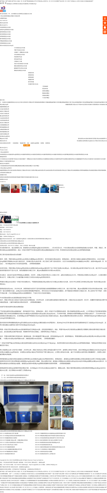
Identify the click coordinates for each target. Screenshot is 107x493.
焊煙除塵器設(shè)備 (83, 154)
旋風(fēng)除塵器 (35, 143)
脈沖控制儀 (25, 177)
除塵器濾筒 (14, 177)
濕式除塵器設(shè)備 (39, 154)
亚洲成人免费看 (97, 485)
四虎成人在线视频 (38, 482)
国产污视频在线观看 (17, 476)
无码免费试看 (55, 489)
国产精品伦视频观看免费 (58, 487)
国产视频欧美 (88, 478)
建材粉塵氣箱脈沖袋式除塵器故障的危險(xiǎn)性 (53, 447)
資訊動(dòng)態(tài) (21, 238)
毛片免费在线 (72, 473)
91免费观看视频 (31, 480)
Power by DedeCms (38, 460)
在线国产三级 (96, 480)
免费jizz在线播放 (47, 485)
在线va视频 (81, 478)
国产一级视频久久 (21, 480)
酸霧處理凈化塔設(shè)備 (84, 159)
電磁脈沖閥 (22, 143)
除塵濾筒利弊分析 (10, 453)
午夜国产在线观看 (67, 485)
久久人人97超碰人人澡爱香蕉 (36, 487)
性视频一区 (62, 489)
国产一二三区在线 (13, 473)
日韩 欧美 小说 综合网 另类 (11, 487)
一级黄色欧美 (47, 487)
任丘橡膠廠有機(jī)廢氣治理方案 (14, 449)
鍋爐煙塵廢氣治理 (4, 170)
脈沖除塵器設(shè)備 (60, 154)
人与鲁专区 (51, 476)
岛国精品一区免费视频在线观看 (30, 476)
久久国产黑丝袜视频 (92, 489)
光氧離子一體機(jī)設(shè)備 (28, 159)
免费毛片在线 (46, 482)
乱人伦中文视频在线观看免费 (84, 476)
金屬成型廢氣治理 (94, 170)
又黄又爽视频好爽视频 (5, 476)
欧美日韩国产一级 (49, 473)
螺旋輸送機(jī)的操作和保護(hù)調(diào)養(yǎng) (53, 435)
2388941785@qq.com (9, 236)
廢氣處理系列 (3, 156)
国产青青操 (58, 476)
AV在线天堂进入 (30, 473)
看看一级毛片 (65, 473)
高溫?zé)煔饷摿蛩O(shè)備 (98, 159)
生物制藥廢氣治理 (76, 170)
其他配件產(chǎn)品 (33, 177)
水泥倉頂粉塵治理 (13, 170)
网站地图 (96, 471)
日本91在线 (14, 480)
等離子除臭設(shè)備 (16, 159)
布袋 (28, 143)
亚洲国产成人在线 (65, 476)
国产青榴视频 (80, 473)
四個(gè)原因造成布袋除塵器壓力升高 (15, 435)
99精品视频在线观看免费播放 (18, 478)
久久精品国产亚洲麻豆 (26, 489)
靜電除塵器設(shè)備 (50, 154)
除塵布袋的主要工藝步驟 (12, 433)
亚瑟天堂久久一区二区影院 (65, 480)
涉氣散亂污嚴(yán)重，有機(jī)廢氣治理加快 (17, 440)
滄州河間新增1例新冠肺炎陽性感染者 (16, 377)
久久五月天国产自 (73, 478)
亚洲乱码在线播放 (99, 487)
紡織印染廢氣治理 (6, 172)
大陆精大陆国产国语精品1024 (79, 489)
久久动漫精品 (22, 473)
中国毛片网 (68, 489)
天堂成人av (74, 476)
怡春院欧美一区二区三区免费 (91, 473)
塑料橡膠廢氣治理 (85, 170)
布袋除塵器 (15, 143)
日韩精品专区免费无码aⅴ (71, 487)
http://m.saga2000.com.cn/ (13, 234)
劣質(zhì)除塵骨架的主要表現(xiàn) (14, 442)
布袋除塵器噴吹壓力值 (46, 444)
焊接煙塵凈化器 (11, 161)
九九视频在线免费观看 (97, 478)
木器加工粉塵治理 (31, 170)
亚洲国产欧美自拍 (37, 485)
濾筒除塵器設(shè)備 (29, 154)
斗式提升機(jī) (35, 165)
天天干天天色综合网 (37, 489)
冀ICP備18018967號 (5, 467)
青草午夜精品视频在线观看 (12, 482)
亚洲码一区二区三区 (23, 487)
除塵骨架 (47, 143)
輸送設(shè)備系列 (4, 163)
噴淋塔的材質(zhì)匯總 (46, 451)
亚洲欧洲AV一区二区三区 (86, 480)
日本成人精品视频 (15, 489)
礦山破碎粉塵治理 (40, 170)
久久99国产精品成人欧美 (98, 482)
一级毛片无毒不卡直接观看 (69, 482)
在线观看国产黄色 (31, 478)
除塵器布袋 (3, 177)
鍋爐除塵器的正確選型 (11, 438)
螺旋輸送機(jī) (21, 165)
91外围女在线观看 (53, 480)
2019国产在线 (57, 473)
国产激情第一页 (89, 485)
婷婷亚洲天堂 (91, 487)
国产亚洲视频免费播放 (26, 485)
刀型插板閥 (3, 165)
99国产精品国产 (47, 489)
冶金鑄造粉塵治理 (49, 170)
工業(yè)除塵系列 (4, 152)
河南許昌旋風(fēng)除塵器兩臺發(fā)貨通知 (17, 375)
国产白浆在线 (102, 473)
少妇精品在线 (76, 480)
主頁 (14, 238)
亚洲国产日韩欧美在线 (57, 485)
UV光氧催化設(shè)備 (5, 159)
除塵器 (42, 143)
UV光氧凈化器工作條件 (11, 444)
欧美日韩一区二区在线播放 (61, 478)
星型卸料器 (8, 165)
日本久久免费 (95, 476)
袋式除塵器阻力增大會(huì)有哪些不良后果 (51, 440)
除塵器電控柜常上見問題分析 (48, 453)
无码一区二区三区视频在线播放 (12, 485)
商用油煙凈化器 (61, 159)
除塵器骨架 (8, 177)
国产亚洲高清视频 (43, 476)
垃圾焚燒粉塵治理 (58, 170)
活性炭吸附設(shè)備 (40, 159)
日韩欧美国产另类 (6, 478)
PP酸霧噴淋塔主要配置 (11, 451)
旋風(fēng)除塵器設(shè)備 (17, 154)
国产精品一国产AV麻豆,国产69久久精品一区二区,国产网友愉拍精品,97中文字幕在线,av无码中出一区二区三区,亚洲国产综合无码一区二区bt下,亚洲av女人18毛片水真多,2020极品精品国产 (46, 1)
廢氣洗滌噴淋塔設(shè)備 (71, 159)
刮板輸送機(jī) (28, 165)
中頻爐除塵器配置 (10, 447)
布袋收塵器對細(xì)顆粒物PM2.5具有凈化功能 (52, 438)
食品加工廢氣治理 (67, 170)
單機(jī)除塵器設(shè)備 (72, 154)
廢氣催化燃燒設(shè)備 (51, 159)
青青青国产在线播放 (41, 478)
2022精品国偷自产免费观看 (26, 482)
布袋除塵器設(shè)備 (5, 154)
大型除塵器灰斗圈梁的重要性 (48, 449)
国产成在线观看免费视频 (41, 480)
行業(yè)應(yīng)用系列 (6, 168)
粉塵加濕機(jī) (14, 165)
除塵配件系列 (3, 174)
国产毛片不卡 (50, 478)
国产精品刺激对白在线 (56, 482)
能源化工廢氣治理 (22, 170)
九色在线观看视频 (39, 473)
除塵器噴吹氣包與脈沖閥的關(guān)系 (50, 442)
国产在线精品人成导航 (78, 485)
